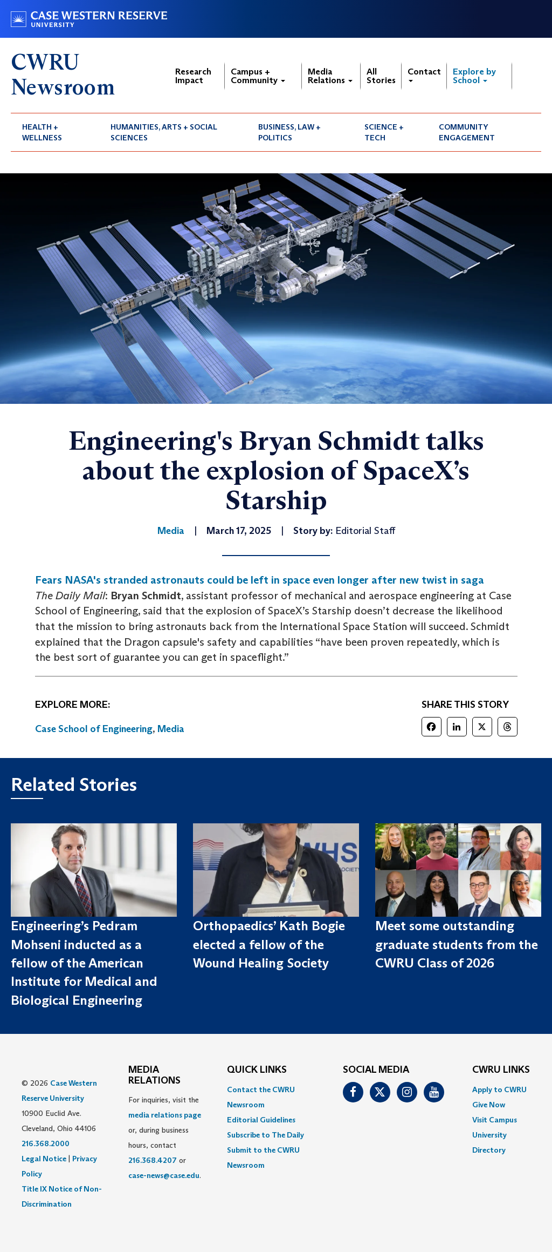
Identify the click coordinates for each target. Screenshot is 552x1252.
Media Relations (330, 75)
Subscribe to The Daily (265, 1135)
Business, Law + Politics (289, 132)
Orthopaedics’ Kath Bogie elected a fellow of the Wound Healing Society (269, 944)
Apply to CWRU (499, 1089)
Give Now (488, 1104)
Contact (424, 74)
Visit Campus (494, 1120)
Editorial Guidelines (261, 1120)
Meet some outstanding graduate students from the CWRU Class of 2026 (456, 944)
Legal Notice (44, 1158)
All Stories (381, 75)
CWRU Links (501, 1070)
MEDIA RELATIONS (154, 1075)
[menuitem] (55, 132)
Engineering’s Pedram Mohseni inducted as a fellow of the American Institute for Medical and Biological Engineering (84, 962)
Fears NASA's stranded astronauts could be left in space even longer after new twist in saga (259, 579)
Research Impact (193, 75)
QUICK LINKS (257, 1070)
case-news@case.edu (163, 1175)
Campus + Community (258, 75)
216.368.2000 (46, 1143)
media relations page (164, 1115)
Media (170, 729)
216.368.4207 (152, 1160)
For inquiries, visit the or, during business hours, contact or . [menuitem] (164, 1137)
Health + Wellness (42, 132)
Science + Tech (384, 132)
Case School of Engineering (94, 729)
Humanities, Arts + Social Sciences (164, 132)
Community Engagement (467, 132)
